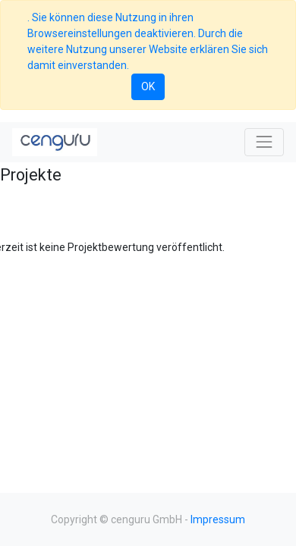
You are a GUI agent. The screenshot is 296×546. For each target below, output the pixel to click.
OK (148, 86)
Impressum (218, 519)
